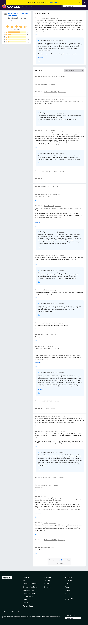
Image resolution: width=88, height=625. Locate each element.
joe (45, 179)
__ (44, 346)
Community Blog (29, 596)
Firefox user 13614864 (50, 255)
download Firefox (54, 2)
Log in (84, 2)
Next (68, 560)
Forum (25, 600)
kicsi (45, 547)
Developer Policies (29, 593)
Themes (33, 7)
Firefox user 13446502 (50, 171)
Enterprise (47, 587)
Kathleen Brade (15, 18)
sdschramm (47, 18)
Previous (52, 560)
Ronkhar (46, 408)
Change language (70, 615)
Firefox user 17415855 (50, 99)
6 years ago (50, 496)
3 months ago (61, 76)
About (25, 580)
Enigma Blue (47, 186)
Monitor (68, 590)
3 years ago (60, 323)
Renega (46, 334)
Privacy (4, 611)
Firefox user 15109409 (50, 416)
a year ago (61, 99)
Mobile (46, 584)
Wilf (45, 496)
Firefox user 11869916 (50, 477)
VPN (66, 584)
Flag (36, 34)
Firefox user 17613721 (50, 323)
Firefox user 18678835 (50, 92)
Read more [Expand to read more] (41, 57)
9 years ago (54, 18)
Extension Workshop (30, 587)
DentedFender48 (49, 206)
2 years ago (61, 171)
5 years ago (52, 408)
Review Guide (28, 606)
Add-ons (26, 577)
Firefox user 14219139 (50, 76)
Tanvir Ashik (47, 485)
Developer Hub (28, 590)
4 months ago (52, 84)
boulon (46, 523)
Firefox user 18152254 (50, 131)
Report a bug (27, 603)
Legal (17, 611)
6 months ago (62, 92)
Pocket (67, 593)
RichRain (46, 290)
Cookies (11, 611)
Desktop (47, 580)
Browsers (68, 580)
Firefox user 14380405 (50, 540)
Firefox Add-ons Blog (30, 584)
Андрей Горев (48, 194)
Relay (67, 587)
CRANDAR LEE (48, 401)
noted (18, 616)
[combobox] (74, 6)
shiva (45, 84)
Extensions (25, 7)
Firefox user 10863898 (50, 431)
